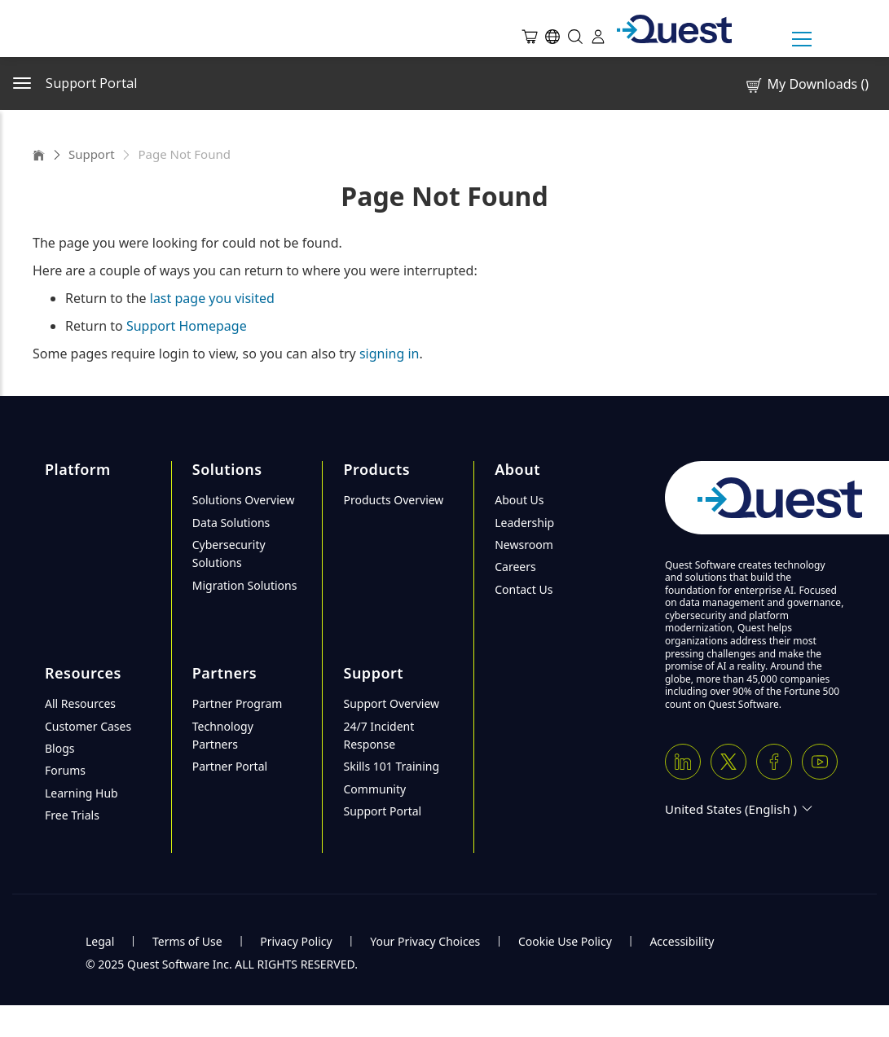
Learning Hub (81, 793)
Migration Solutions (244, 585)
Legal (100, 941)
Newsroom (524, 544)
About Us (519, 500)
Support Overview (391, 703)
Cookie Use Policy (565, 941)
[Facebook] (774, 762)
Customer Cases (88, 726)
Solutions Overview (243, 500)
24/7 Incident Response (378, 735)
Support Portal (382, 811)
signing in (389, 354)
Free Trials (72, 815)
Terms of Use (187, 941)
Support (91, 154)
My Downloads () (806, 84)
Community (374, 789)
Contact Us (523, 589)
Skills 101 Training (391, 766)
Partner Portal (229, 766)
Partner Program (237, 703)
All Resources (80, 703)
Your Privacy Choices (425, 941)
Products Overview (393, 500)
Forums (65, 770)
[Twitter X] (728, 762)
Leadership (524, 522)
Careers (515, 566)
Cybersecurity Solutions (229, 553)
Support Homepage (186, 326)
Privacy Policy (296, 941)
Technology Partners (222, 735)
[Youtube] (820, 762)
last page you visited (212, 298)
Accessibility (681, 941)
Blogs (60, 748)
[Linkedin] (683, 762)
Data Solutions (231, 522)
